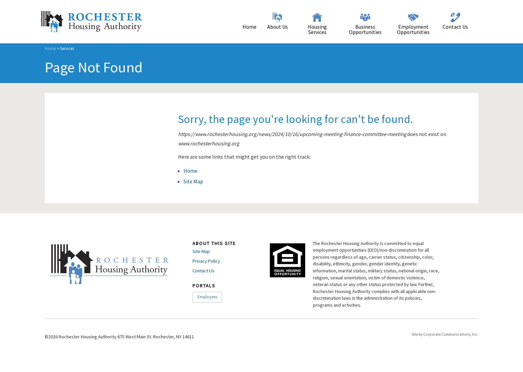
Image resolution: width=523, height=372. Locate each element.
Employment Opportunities (413, 29)
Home (249, 26)
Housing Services (317, 29)
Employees (207, 297)
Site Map (193, 181)
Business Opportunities (365, 29)
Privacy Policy (206, 261)
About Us (277, 26)
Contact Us (455, 26)
